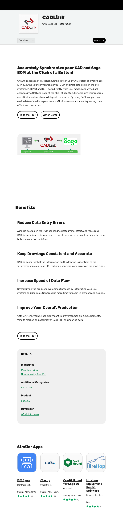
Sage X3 (25, 400)
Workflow (26, 387)
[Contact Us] (99, 40)
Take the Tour (27, 114)
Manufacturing (29, 369)
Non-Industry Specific (33, 374)
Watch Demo (50, 114)
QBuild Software (30, 414)
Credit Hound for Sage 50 (72, 482)
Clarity (45, 480)
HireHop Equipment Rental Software (94, 485)
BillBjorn (23, 480)
